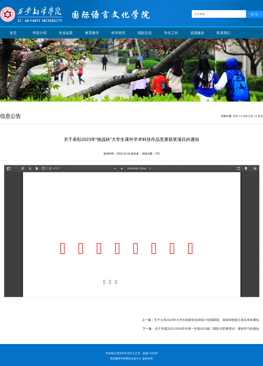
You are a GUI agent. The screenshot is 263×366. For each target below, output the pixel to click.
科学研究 (118, 33)
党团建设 (197, 33)
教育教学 (92, 33)
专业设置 (66, 33)
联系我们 (224, 33)
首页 (13, 33)
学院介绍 (39, 33)
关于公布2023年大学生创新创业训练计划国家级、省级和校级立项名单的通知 (206, 320)
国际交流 (145, 33)
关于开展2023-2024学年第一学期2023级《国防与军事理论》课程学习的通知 (207, 328)
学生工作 (171, 33)
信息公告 (248, 116)
